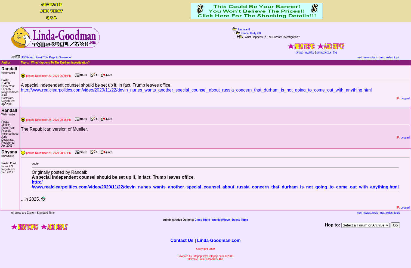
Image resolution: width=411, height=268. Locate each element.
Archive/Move (221, 219)
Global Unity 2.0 (251, 33)
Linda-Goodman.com (218, 240)
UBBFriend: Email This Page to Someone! (46, 57)
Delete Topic (240, 219)
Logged (405, 98)
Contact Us (182, 240)
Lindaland (244, 29)
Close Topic (202, 219)
